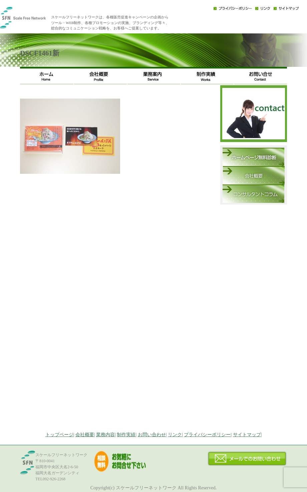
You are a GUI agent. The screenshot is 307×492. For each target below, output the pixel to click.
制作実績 (207, 76)
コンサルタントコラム (253, 193)
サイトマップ (286, 8)
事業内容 (153, 76)
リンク (262, 8)
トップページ (59, 434)
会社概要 (100, 76)
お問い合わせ (260, 76)
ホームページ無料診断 (253, 157)
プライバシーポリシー (233, 8)
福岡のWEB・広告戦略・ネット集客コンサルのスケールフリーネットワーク (33, 20)
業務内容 (105, 434)
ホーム (46, 76)
